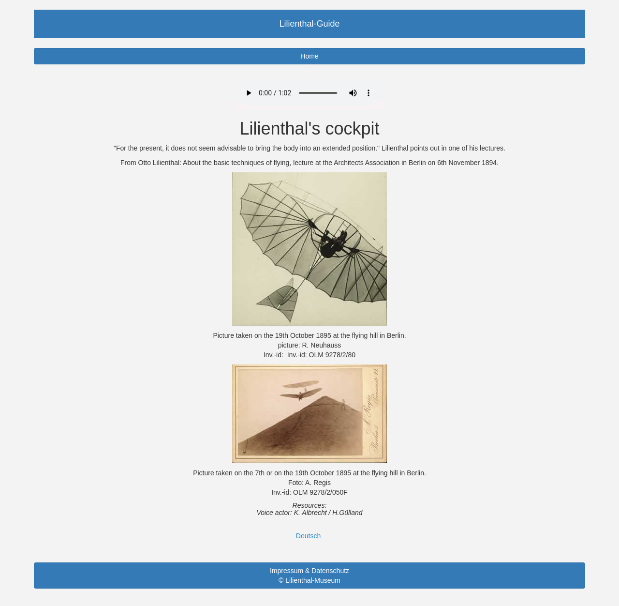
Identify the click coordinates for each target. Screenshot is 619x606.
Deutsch (308, 536)
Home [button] (309, 56)
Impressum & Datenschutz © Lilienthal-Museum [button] (309, 575)
